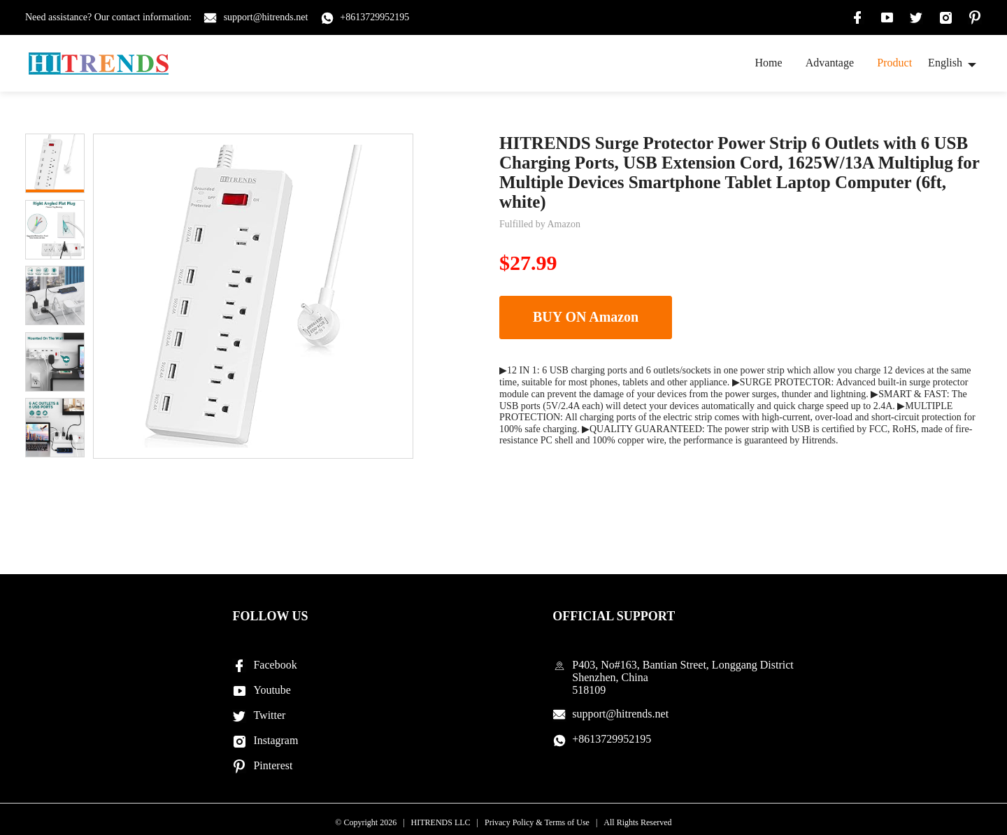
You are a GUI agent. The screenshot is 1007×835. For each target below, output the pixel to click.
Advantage (830, 63)
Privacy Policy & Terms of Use (537, 822)
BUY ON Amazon (584, 317)
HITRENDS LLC (441, 822)
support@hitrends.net (266, 17)
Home (768, 63)
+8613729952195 (374, 17)
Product (894, 63)
